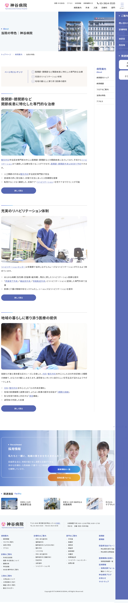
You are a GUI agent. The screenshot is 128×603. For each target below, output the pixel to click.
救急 (31, 396)
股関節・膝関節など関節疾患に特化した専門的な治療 (59, 71)
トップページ (6, 54)
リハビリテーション (45, 181)
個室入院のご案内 (9, 586)
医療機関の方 (88, 3)
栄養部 (70, 555)
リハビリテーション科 (43, 567)
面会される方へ (8, 589)
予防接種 (6, 567)
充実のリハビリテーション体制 (48, 76)
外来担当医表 (7, 558)
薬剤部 (70, 546)
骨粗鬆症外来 (39, 281)
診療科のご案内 (40, 537)
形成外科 (39, 561)
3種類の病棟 (63, 392)
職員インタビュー (106, 572)
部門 (113, 7)
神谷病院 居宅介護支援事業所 (111, 550)
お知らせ (102, 579)
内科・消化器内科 (41, 540)
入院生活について (9, 580)
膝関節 (101, 540)
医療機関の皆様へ (106, 559)
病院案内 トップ (103, 77)
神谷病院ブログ (105, 575)
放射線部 (71, 552)
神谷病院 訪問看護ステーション (111, 553)
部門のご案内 (71, 537)
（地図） (57, 524)
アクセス (69, 3)
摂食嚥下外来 (11, 281)
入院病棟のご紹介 (9, 583)
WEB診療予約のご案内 (11, 570)
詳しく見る (18, 190)
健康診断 (6, 564)
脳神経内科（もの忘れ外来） (45, 546)
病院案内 (78, 7)
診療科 (104, 7)
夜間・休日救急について (11, 561)
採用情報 (78, 3)
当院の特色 (101, 95)
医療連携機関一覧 (107, 562)
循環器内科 (40, 543)
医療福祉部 (72, 558)
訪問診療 (71, 564)
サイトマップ (104, 582)
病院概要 (100, 83)
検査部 (70, 549)
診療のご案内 (6, 555)
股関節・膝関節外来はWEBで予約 (66, 163)
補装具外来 (25, 281)
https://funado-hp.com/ (64, 505)
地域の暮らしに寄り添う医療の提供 (50, 81)
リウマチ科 (39, 552)
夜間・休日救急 (59, 3)
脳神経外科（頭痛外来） (44, 558)
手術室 (70, 540)
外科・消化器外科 (41, 555)
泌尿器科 (39, 564)
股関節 (101, 537)
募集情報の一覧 (64, 469)
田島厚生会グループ (107, 546)
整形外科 (5, 159)
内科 (44, 374)
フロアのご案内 (103, 89)
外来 (87, 7)
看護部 (70, 543)
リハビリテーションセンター (13, 267)
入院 (95, 7)
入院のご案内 (6, 577)
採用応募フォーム (64, 478)
